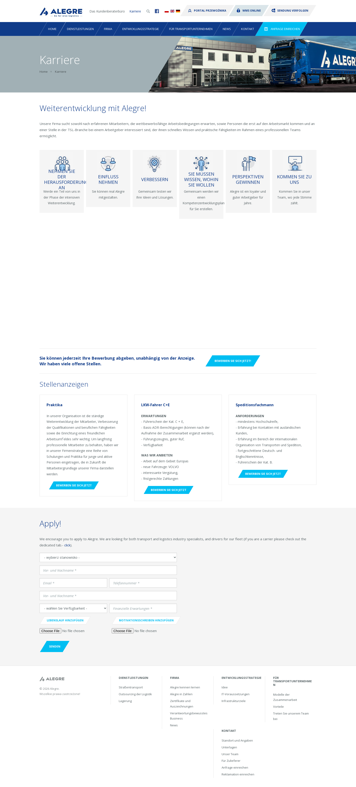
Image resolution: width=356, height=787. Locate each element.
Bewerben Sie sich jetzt (74, 485)
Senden (54, 646)
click (67, 545)
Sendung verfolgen (290, 10)
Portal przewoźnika (207, 10)
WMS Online (249, 10)
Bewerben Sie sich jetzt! (233, 361)
